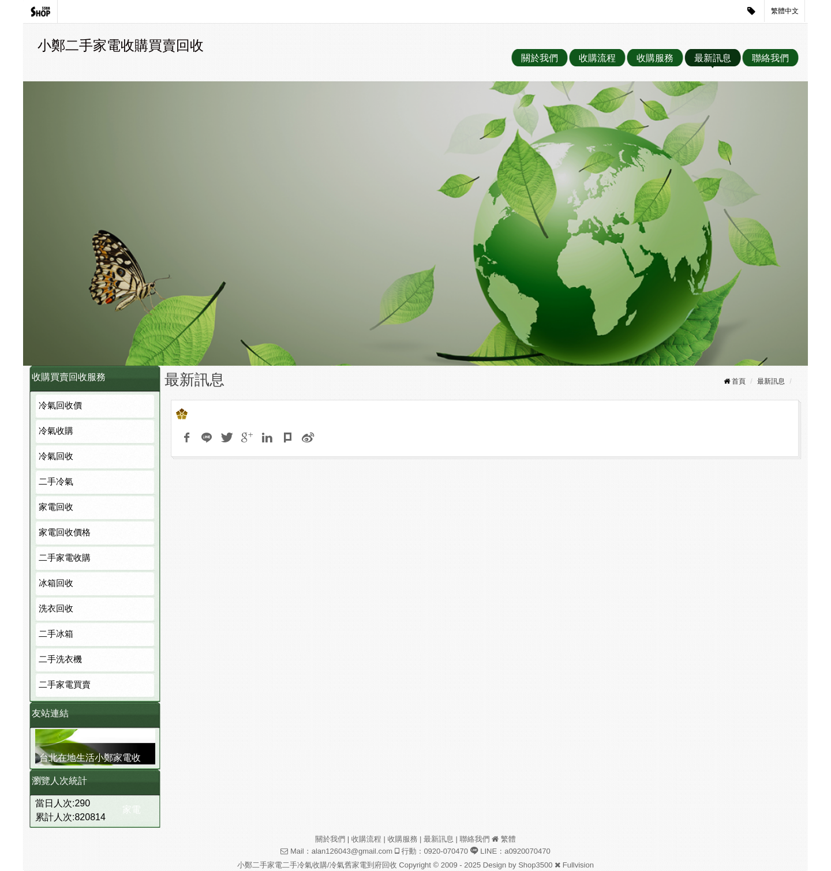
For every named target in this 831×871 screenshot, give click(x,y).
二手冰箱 (56, 634)
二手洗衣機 (60, 659)
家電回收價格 (65, 532)
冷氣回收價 (60, 405)
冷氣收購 (56, 431)
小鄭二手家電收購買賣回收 (121, 45)
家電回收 (56, 507)
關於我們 (539, 58)
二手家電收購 (65, 557)
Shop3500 (535, 865)
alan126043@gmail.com (352, 851)
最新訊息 (712, 58)
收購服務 (655, 58)
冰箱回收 (56, 583)
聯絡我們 (770, 58)
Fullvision (578, 865)
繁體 (508, 839)
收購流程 (597, 58)
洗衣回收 (56, 608)
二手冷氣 (56, 481)
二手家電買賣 (65, 684)
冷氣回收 (56, 456)
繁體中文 (785, 11)
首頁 (739, 381)
